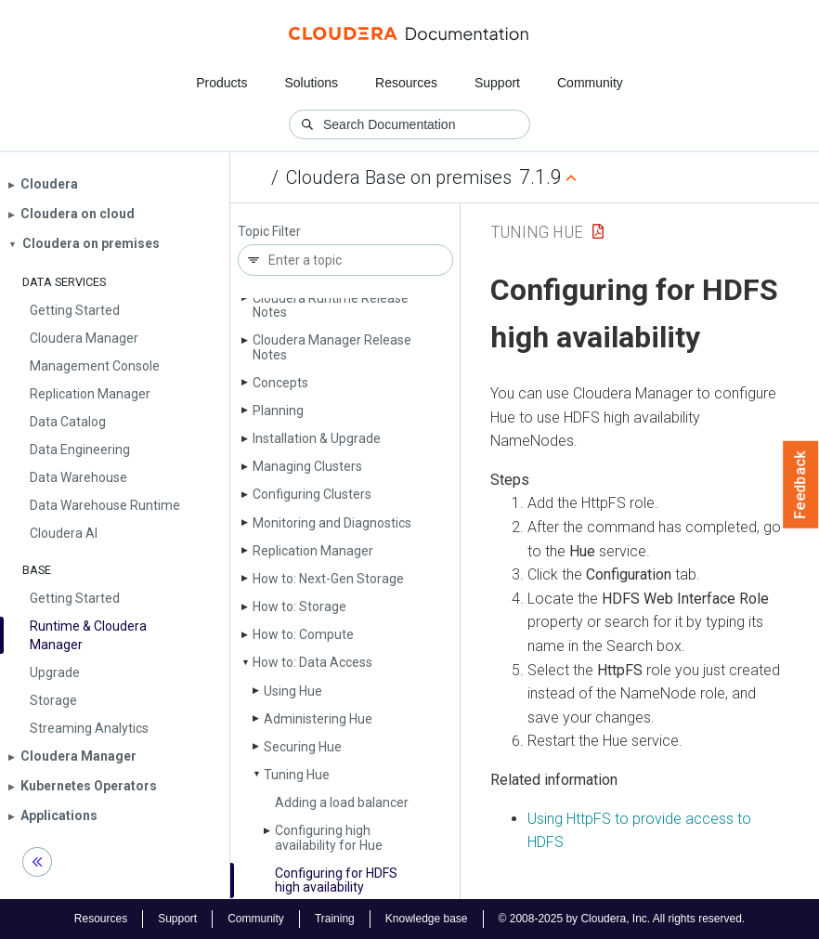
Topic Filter (269, 232)
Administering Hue (318, 718)
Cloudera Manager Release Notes (332, 347)
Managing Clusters (307, 466)
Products (221, 82)
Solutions (311, 82)
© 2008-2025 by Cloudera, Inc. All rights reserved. (622, 918)
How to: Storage (299, 606)
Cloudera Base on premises (399, 177)
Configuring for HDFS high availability (336, 880)
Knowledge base (426, 918)
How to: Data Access (312, 662)
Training (335, 918)
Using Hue (293, 691)
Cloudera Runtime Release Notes (331, 305)
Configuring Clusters (312, 494)
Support (497, 82)
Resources (406, 82)
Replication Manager (313, 550)
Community (590, 82)
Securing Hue (303, 746)
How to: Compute (303, 634)
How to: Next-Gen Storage (328, 578)
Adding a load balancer (342, 802)
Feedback (801, 484)
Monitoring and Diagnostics (332, 522)
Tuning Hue (297, 774)
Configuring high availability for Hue (329, 837)
